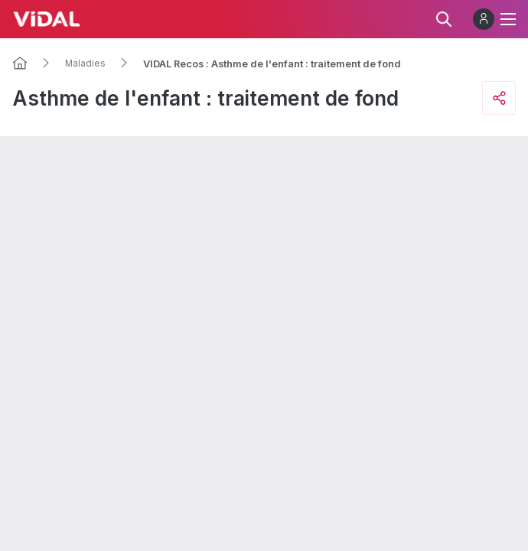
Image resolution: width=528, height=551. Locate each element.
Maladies (85, 63)
